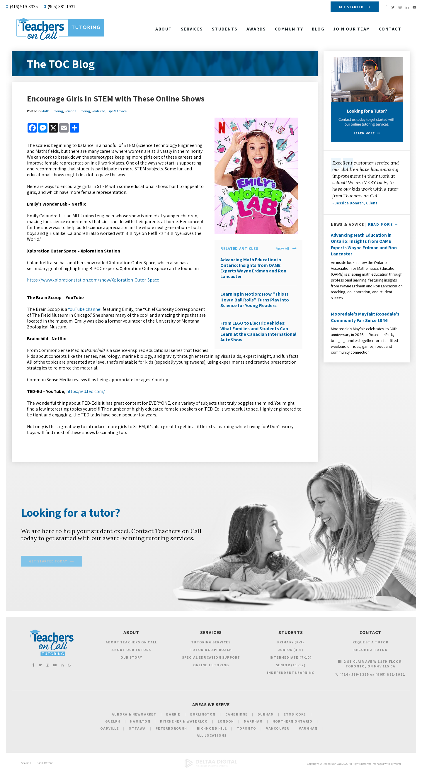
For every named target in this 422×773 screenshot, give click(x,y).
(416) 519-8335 (24, 7)
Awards (256, 30)
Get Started (351, 7)
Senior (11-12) (291, 665)
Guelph (112, 722)
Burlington (202, 715)
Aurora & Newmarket (134, 715)
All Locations (212, 736)
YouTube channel (85, 309)
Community (289, 30)
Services (192, 30)
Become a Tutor (370, 650)
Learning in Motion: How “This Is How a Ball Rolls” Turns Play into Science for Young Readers (254, 299)
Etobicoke (295, 715)
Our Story (131, 658)
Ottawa (137, 729)
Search (26, 764)
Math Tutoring (52, 111)
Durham (266, 715)
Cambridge (236, 715)
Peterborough (171, 729)
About (164, 30)
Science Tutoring (77, 111)
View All (282, 248)
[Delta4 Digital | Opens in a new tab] (211, 767)
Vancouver (277, 729)
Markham (253, 722)
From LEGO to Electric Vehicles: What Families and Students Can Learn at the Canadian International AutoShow (258, 331)
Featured (98, 111)
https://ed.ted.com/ (85, 391)
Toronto (246, 729)
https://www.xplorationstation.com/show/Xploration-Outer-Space (93, 280)
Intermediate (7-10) (291, 658)
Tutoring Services (211, 642)
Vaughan (308, 729)
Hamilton (140, 722)
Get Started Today (48, 562)
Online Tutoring (211, 665)
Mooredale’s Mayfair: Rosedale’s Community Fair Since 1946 (365, 317)
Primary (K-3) (290, 642)
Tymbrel (396, 765)
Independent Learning (290, 673)
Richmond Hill (212, 729)
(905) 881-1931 (61, 7)
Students (225, 30)
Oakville (109, 729)
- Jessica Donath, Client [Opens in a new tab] (354, 203)
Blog (318, 30)
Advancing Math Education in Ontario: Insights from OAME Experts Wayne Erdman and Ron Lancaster (253, 268)
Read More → (383, 224)
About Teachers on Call (131, 642)
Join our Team (351, 30)
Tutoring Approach (211, 650)
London (226, 722)
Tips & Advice (117, 111)
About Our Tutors (131, 650)
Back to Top (44, 764)
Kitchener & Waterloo (184, 722)
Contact (167, 45)
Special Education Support (211, 658)
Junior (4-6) (290, 650)
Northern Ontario (292, 722)
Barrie (173, 715)
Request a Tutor (371, 642)
